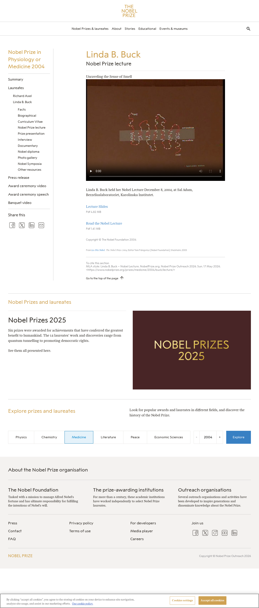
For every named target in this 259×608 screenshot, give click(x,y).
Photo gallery (27, 158)
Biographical (27, 115)
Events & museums (173, 29)
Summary (15, 79)
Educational (147, 29)
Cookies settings (182, 600)
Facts (22, 109)
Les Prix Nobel (98, 250)
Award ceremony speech (28, 194)
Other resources (29, 170)
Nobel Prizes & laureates (90, 29)
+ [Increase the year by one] (220, 437)
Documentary (28, 146)
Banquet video (19, 203)
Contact (15, 531)
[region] (129, 601)
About (116, 29)
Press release (18, 178)
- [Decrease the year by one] (196, 437)
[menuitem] (90, 28)
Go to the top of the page (102, 278)
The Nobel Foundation (33, 490)
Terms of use (80, 531)
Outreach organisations (204, 490)
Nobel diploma (28, 152)
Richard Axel (22, 96)
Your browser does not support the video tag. (155, 130)
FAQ (12, 539)
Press (12, 523)
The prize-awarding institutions (128, 490)
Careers (137, 539)
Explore (238, 437)
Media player (141, 531)
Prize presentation (31, 133)
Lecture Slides (97, 207)
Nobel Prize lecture (32, 127)
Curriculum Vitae (30, 122)
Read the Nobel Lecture (104, 223)
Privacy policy (81, 523)
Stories (130, 29)
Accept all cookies (212, 600)
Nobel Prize (20, 556)
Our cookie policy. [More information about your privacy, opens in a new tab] (82, 603)
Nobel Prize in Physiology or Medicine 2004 (26, 59)
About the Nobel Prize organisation (48, 470)
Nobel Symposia (30, 164)
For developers (143, 523)
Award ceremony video (27, 186)
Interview (25, 140)
